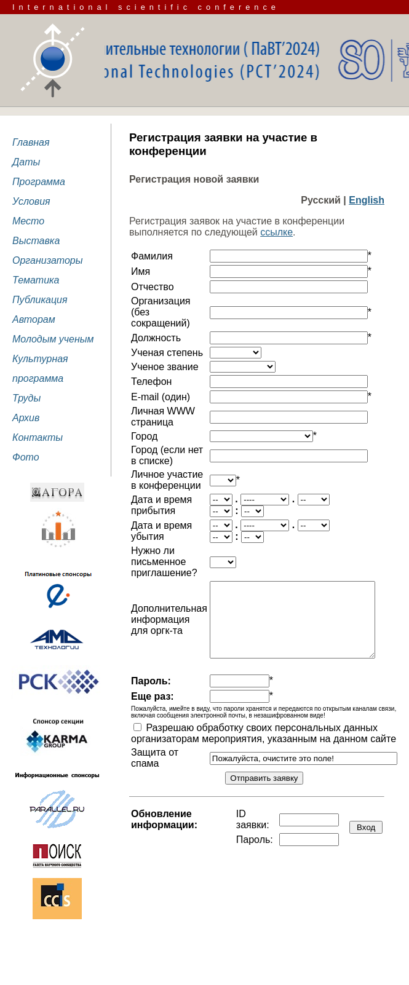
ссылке (276, 232)
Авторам (33, 319)
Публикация (40, 300)
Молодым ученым (53, 339)
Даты (26, 162)
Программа (38, 181)
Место (28, 221)
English (366, 200)
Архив (25, 418)
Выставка (36, 240)
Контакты (37, 437)
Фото (25, 457)
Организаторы (47, 260)
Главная (31, 142)
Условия (31, 201)
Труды (26, 398)
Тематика (36, 280)
